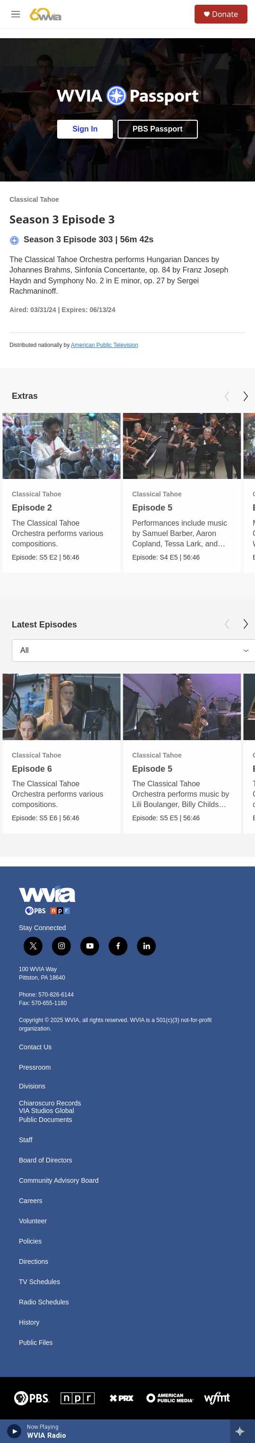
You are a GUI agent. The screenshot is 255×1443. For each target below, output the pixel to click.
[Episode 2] (61, 446)
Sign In (84, 129)
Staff (26, 1140)
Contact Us (35, 1047)
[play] (14, 1431)
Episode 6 (32, 769)
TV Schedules (39, 1282)
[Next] (245, 396)
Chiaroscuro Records (50, 1103)
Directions (33, 1261)
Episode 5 (152, 507)
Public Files (36, 1342)
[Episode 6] (61, 707)
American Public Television (104, 345)
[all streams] (242, 1431)
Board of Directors (45, 1160)
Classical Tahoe (34, 199)
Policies (30, 1241)
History (29, 1322)
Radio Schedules (44, 1302)
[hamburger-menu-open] (16, 14)
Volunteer (33, 1221)
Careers (30, 1200)
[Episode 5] (182, 446)
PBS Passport (158, 129)
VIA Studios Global (46, 1110)
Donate (225, 14)
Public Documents (45, 1119)
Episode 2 (32, 507)
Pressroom (35, 1067)
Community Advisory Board (59, 1180)
